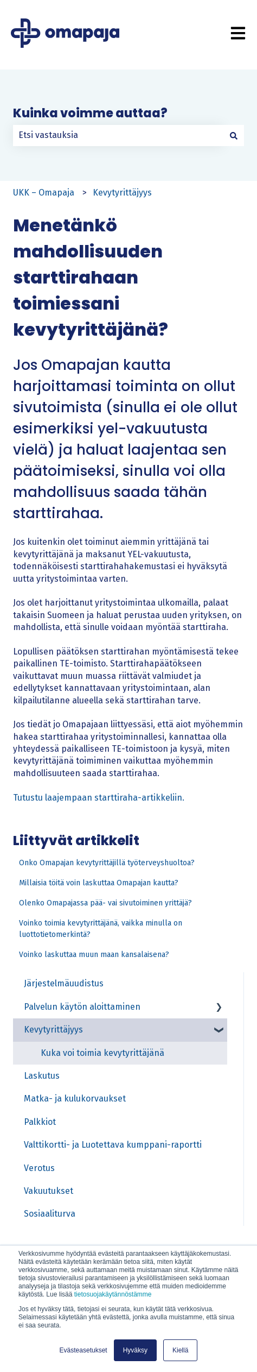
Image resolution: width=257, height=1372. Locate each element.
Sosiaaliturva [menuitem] (49, 1214)
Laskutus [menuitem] (42, 1076)
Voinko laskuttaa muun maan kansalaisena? (94, 954)
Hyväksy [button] (135, 1350)
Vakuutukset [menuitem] (48, 1191)
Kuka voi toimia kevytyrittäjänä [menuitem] (102, 1053)
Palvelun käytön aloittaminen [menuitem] (82, 1007)
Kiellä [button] (180, 1350)
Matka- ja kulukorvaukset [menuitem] (75, 1098)
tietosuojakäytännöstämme (113, 1294)
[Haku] (233, 135)
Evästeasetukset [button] (83, 1350)
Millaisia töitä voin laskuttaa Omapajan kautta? (98, 883)
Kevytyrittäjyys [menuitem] (53, 1029)
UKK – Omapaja (43, 192)
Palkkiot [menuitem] (40, 1122)
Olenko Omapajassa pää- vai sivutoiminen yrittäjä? (105, 903)
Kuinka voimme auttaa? (90, 113)
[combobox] (118, 135)
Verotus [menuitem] (39, 1168)
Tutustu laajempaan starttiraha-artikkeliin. (98, 797)
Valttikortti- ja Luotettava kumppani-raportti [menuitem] (113, 1145)
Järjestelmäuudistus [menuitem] (64, 983)
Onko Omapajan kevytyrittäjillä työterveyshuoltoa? (107, 862)
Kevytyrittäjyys (122, 192)
